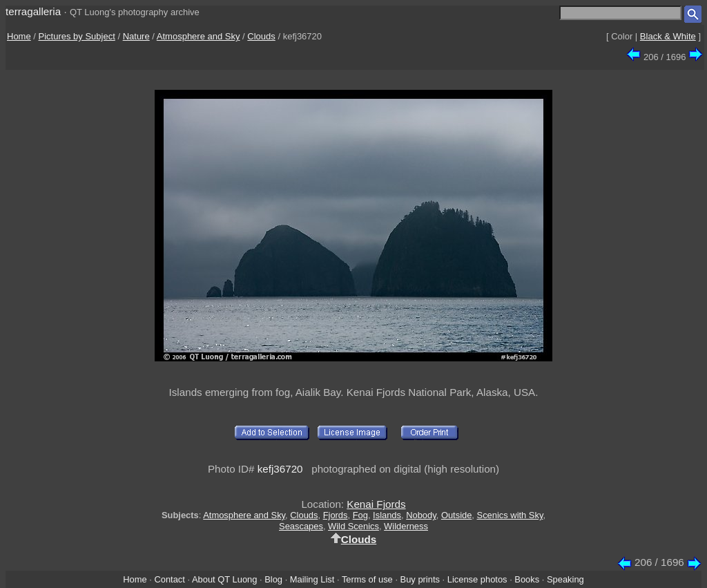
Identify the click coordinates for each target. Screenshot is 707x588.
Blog (273, 579)
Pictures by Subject (77, 36)
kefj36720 (280, 469)
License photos (477, 579)
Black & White (668, 36)
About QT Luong (224, 579)
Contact (169, 579)
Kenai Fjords (376, 504)
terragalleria (33, 11)
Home (19, 36)
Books (526, 579)
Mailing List (312, 579)
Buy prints (420, 579)
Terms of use (367, 579)
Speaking (565, 579)
